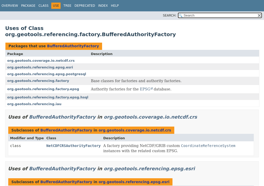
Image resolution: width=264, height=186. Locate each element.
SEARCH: (170, 15)
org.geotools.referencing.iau (34, 104)
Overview (10, 5)
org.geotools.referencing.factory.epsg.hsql (47, 97)
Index (103, 5)
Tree (67, 5)
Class (43, 5)
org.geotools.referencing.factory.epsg (43, 89)
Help (115, 5)
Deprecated (85, 5)
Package (28, 5)
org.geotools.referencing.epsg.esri (40, 67)
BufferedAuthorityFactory (73, 46)
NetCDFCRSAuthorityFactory (73, 146)
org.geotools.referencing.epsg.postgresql (46, 74)
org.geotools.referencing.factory (38, 81)
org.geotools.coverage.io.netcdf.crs (41, 61)
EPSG (145, 89)
